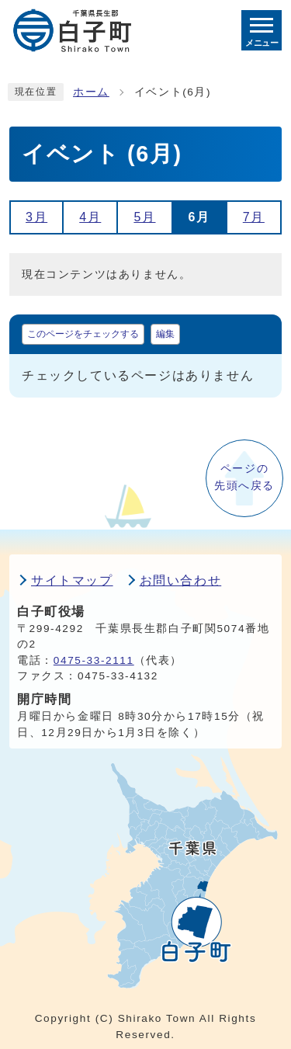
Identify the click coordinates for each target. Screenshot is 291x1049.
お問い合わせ (181, 580)
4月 (90, 217)
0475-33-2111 (94, 660)
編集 (165, 333)
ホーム (91, 92)
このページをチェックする (83, 333)
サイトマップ (72, 580)
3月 (36, 217)
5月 (144, 217)
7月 (254, 217)
